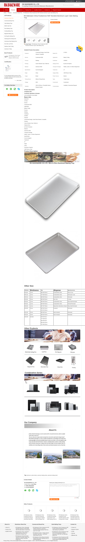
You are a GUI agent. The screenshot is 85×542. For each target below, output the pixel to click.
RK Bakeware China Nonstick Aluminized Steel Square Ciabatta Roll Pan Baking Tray (40, 517)
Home (6, 10)
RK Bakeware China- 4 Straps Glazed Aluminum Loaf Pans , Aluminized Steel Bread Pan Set (41, 534)
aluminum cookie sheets (32, 475)
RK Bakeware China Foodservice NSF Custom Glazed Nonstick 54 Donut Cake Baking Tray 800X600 (60, 528)
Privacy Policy (6, 540)
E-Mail (73, 531)
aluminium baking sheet (52, 475)
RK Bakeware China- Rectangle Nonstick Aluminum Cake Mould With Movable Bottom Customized (23, 528)
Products (13, 10)
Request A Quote (57, 10)
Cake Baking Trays (8, 23)
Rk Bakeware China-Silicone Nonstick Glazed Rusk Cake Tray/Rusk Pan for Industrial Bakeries (41, 538)
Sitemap (73, 533)
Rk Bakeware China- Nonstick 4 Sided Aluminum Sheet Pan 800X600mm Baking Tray (22, 533)
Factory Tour (28, 10)
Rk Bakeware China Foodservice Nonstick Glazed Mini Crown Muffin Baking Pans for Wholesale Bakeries (52, 517)
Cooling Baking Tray (8, 31)
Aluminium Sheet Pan (17, 12)
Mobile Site (74, 535)
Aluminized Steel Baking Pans (10, 41)
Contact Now (56, 22)
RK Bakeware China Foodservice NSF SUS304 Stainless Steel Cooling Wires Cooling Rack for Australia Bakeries (64, 518)
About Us (20, 10)
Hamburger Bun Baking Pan (10, 38)
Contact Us (47, 10)
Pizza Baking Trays (8, 28)
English (79, 1)
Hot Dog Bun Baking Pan (9, 36)
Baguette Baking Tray (8, 33)
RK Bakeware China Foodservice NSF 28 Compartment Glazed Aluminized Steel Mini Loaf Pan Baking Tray (28, 517)
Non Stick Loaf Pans (8, 43)
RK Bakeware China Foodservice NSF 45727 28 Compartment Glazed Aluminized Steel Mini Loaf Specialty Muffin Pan (60, 533)
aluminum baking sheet (42, 475)
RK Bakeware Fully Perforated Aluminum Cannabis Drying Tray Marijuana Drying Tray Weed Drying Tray (75, 517)
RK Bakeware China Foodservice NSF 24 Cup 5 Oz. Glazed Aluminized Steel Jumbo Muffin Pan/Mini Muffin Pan (60, 538)
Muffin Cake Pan (7, 25)
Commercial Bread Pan (9, 20)
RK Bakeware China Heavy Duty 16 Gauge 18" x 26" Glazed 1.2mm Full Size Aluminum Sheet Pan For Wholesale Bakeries (14, 58)
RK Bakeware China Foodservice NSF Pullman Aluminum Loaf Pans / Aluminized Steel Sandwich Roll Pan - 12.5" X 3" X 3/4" (41, 529)
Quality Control (38, 10)
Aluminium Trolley (8, 49)
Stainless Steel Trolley (9, 46)
